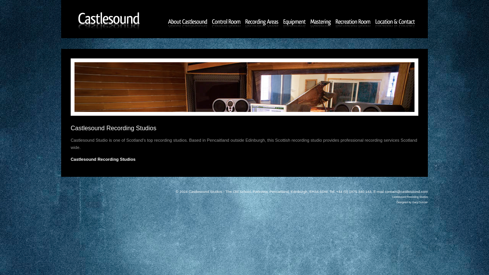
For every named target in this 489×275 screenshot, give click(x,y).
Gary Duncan (420, 202)
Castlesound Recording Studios (410, 197)
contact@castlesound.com (406, 191)
